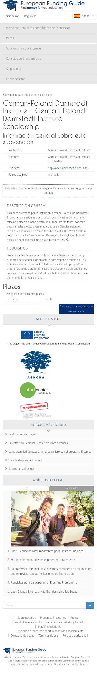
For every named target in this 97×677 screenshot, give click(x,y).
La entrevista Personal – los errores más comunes (38, 443)
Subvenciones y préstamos (23, 48)
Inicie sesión (12, 16)
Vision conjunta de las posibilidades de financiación (38, 28)
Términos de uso (48, 635)
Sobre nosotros (26, 617)
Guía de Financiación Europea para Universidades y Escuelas (49, 622)
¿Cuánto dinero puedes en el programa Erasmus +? (43, 560)
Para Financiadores (49, 626)
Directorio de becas (22, 635)
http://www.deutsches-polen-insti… (68, 168)
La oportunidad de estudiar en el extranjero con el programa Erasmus (50, 451)
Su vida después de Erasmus (25, 460)
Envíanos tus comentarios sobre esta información (76, 309)
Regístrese (30, 16)
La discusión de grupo (22, 434)
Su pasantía (13, 69)
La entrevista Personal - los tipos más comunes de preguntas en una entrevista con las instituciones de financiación (51, 571)
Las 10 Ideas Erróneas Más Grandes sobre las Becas (44, 591)
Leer (33, 488)
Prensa (74, 617)
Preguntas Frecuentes (53, 617)
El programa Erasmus (21, 468)
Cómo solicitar (15, 79)
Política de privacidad (75, 635)
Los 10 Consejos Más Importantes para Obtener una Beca (47, 551)
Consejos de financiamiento (23, 58)
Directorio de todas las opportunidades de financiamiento (49, 631)
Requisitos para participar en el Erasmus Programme (44, 582)
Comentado (71, 488)
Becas (10, 38)
